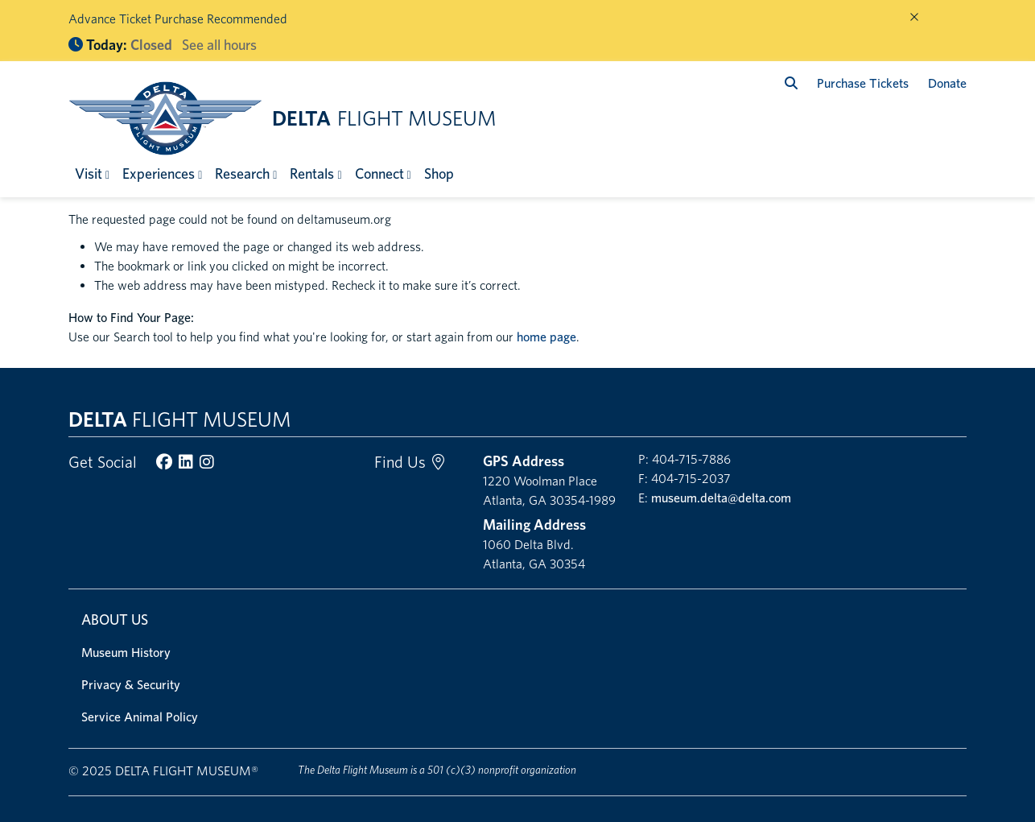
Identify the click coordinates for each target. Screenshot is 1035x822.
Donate (947, 83)
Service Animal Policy (139, 717)
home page (546, 337)
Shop (439, 173)
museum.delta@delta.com (721, 498)
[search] (791, 83)
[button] (92, 173)
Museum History (126, 652)
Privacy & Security (130, 684)
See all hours (219, 44)
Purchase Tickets (863, 83)
